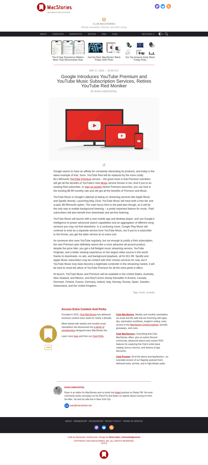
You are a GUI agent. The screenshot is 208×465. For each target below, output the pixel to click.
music (142, 292)
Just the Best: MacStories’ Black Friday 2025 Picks (104, 58)
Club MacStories (88, 314)
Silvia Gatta (114, 437)
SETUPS (92, 34)
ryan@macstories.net (81, 405)
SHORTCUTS (75, 34)
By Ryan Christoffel (104, 91)
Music (104, 183)
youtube (150, 292)
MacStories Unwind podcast (144, 325)
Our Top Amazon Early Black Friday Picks (140, 58)
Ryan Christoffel (74, 387)
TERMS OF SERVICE (133, 421)
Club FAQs (98, 336)
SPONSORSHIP (96, 421)
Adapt (118, 392)
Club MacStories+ (125, 334)
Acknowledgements (130, 437)
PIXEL (115, 34)
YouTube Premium (80, 179)
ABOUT (43, 34)
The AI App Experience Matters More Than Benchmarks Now (68, 58)
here (76, 336)
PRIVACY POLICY (113, 421)
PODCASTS (58, 34)
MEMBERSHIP (80, 421)
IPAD (104, 34)
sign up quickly (93, 186)
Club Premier (123, 356)
